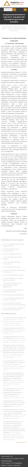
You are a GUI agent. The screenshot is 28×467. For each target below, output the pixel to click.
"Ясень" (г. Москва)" (14, 404)
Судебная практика (7, 27)
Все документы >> (21, 442)
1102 (17, 179)
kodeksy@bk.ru (18, 463)
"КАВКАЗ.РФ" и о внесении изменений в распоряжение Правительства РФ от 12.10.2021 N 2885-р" (14, 352)
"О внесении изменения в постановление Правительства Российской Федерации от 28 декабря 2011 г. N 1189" (14, 339)
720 (11, 179)
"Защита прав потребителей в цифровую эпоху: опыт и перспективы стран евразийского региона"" (14, 414)
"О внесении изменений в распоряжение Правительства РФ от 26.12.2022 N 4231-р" (14, 331)
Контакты (3, 465)
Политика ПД (17, 465)
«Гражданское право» (6, 460)
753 (14, 179)
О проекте (10, 465)
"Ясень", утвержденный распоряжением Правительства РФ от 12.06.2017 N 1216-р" (14, 393)
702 (8, 179)
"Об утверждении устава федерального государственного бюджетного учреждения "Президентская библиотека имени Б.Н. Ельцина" (14, 366)
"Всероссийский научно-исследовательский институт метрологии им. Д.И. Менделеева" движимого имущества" (13, 380)
